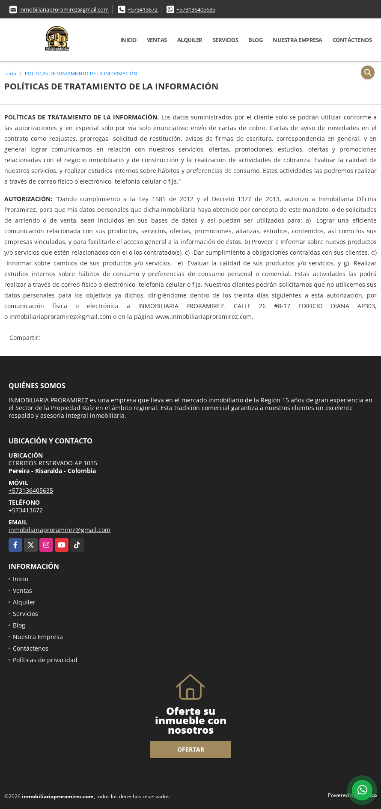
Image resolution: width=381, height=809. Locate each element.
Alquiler (189, 40)
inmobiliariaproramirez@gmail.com (64, 9)
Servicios (225, 40)
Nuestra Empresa (297, 40)
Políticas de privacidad (45, 660)
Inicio (128, 40)
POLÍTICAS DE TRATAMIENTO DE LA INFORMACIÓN (81, 73)
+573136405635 (195, 9)
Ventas (157, 40)
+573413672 (143, 9)
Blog (255, 40)
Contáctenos (352, 40)
